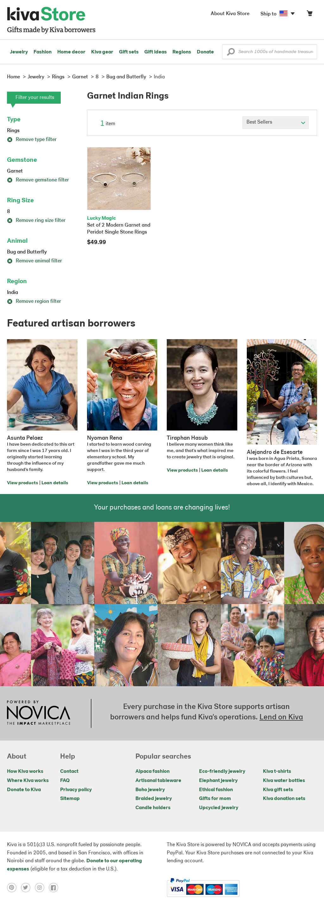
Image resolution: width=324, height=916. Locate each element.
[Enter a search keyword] (269, 52)
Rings (13, 130)
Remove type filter (32, 139)
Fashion (43, 52)
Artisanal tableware (158, 780)
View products (22, 483)
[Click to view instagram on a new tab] (42, 887)
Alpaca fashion (152, 771)
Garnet (15, 171)
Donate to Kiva (24, 789)
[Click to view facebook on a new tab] (55, 887)
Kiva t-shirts (277, 771)
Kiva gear (102, 52)
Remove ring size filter (36, 220)
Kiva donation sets (284, 798)
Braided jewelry (153, 798)
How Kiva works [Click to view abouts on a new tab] (25, 771)
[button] (231, 53)
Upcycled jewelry (218, 807)
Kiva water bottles (284, 780)
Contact (69, 771)
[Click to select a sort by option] (275, 122)
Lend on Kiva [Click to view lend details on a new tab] (281, 717)
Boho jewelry (150, 789)
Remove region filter (34, 301)
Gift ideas (155, 52)
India (12, 292)
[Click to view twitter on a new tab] (28, 887)
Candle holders (153, 807)
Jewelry (19, 52)
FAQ (65, 780)
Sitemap (70, 798)
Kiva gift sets (278, 789)
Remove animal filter (34, 261)
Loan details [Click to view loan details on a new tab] (54, 483)
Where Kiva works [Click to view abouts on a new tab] (28, 780)
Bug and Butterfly (27, 252)
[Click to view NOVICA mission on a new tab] (38, 713)
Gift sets (129, 52)
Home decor (71, 52)
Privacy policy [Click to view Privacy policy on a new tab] (76, 789)
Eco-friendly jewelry (222, 771)
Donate (205, 52)
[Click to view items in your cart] (309, 14)
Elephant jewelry (218, 780)
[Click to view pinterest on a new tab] (14, 887)
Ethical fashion (216, 789)
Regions (181, 52)
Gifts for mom (215, 798)
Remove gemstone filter (38, 180)
